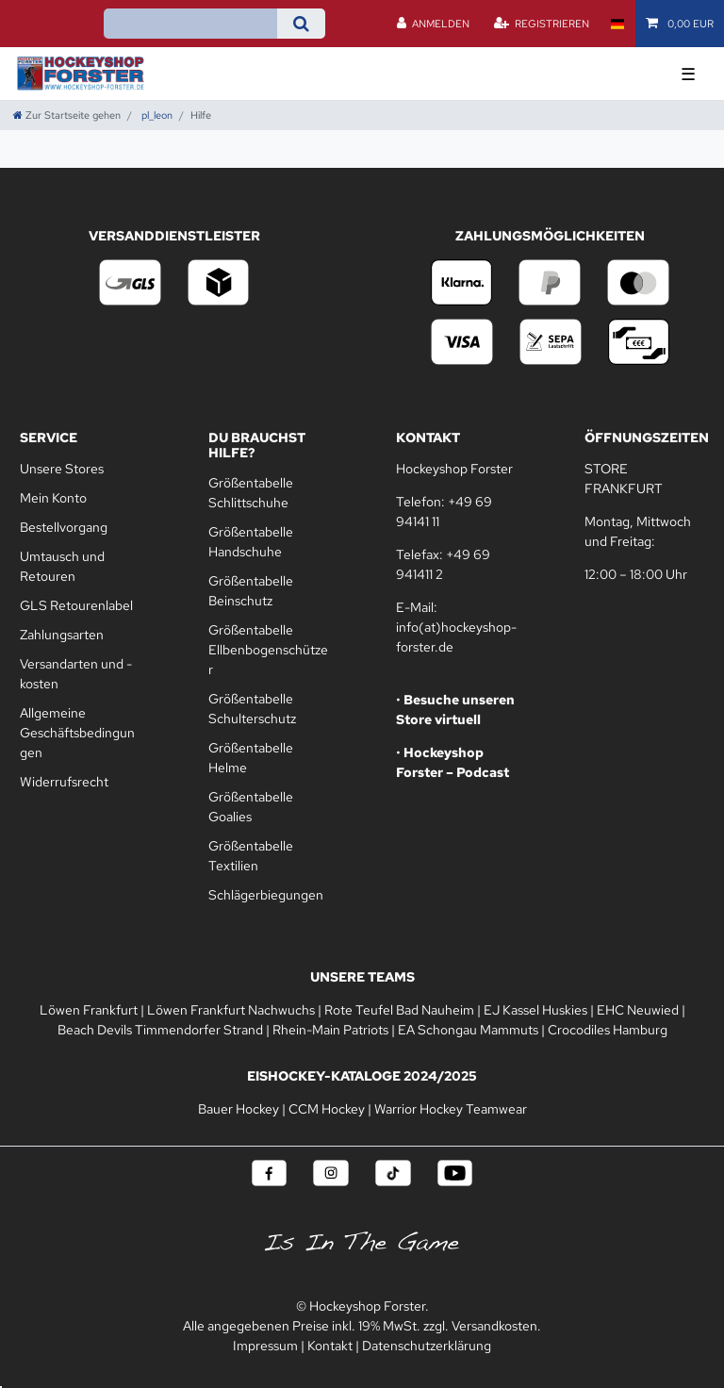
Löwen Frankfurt (89, 1009)
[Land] (617, 23)
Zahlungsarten (62, 634)
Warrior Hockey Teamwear (450, 1108)
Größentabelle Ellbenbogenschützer (268, 649)
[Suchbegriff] (190, 23)
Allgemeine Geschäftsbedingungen (77, 732)
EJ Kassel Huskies (535, 1009)
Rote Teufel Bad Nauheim (399, 1009)
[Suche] (301, 23)
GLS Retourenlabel (76, 605)
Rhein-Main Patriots (330, 1029)
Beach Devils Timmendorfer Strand (160, 1029)
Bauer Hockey (238, 1108)
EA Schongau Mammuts (468, 1029)
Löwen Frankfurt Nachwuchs (231, 1009)
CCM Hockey (326, 1108)
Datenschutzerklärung (426, 1345)
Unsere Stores (62, 468)
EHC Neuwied (638, 1009)
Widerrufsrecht (64, 781)
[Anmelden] (434, 23)
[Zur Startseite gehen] (67, 115)
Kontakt (330, 1345)
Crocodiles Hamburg (607, 1029)
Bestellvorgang (63, 527)
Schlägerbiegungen (265, 894)
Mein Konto (53, 497)
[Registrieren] (541, 23)
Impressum (265, 1345)
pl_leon (156, 115)
